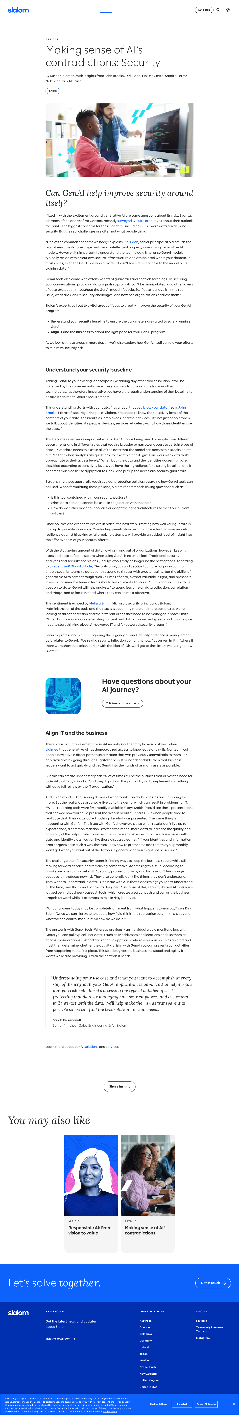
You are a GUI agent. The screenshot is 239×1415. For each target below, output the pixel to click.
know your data (155, 407)
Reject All (182, 1404)
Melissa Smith (100, 603)
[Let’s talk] (204, 10)
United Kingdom (150, 1380)
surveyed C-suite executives (139, 221)
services (112, 1046)
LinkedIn (201, 1321)
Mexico (144, 1360)
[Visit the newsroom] (61, 1339)
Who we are (140, 9)
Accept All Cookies (206, 1404)
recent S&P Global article (72, 566)
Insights (106, 9)
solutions (91, 1046)
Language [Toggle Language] (227, 10)
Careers (160, 9)
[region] (119, 1404)
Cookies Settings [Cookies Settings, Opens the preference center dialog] (158, 1404)
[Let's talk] (122, 704)
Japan (144, 1354)
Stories (122, 9)
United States (148, 1387)
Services (69, 9)
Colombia (146, 1334)
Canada (145, 1327)
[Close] (233, 1404)
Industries (87, 9)
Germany (146, 1341)
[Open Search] (218, 10)
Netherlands (148, 1367)
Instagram (203, 1338)
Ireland (144, 1347)
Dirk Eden (130, 242)
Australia (145, 1321)
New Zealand (148, 1374)
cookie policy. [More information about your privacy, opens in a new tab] (110, 1412)
